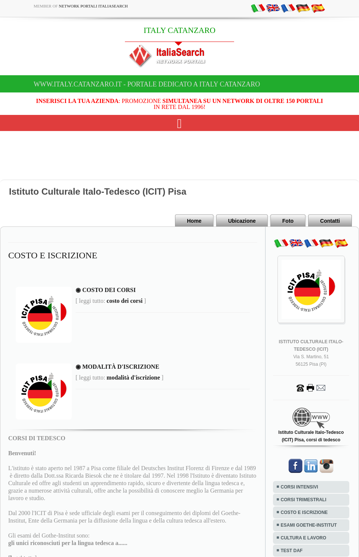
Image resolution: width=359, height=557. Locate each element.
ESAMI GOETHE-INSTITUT (309, 525)
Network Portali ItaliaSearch (93, 6)
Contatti (330, 221)
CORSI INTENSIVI (299, 487)
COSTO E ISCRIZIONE (304, 512)
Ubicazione (242, 221)
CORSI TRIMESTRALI (303, 499)
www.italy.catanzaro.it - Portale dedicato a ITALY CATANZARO (147, 84)
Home (194, 221)
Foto (288, 221)
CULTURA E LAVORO (303, 538)
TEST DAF (292, 550)
